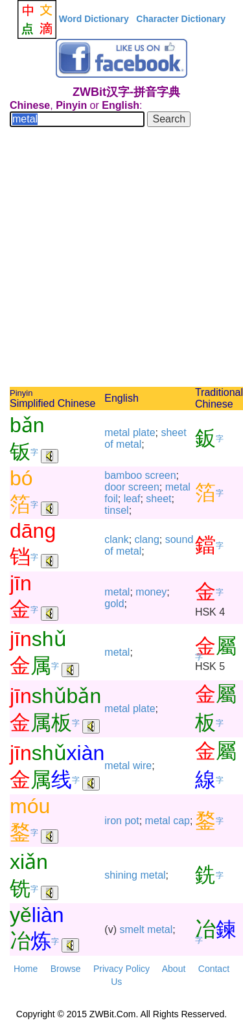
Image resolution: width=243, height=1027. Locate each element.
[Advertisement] (121, 258)
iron (113, 820)
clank (116, 539)
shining (120, 875)
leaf (132, 498)
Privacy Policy (121, 969)
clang (147, 539)
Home (26, 969)
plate (144, 432)
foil (110, 498)
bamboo (123, 475)
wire (142, 765)
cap (181, 820)
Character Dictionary (181, 19)
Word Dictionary (94, 19)
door (114, 486)
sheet (173, 432)
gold (114, 603)
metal (117, 432)
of (108, 444)
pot (131, 820)
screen (160, 475)
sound (179, 539)
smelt (131, 929)
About (174, 969)
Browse (66, 969)
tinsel (116, 510)
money (151, 591)
